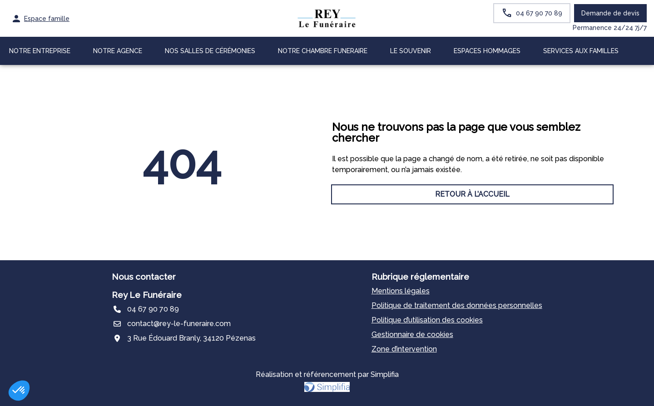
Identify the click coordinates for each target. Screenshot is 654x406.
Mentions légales (401, 291)
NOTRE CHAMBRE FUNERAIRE (322, 50)
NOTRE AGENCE (117, 50)
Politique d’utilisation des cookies (427, 320)
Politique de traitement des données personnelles (457, 305)
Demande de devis (610, 13)
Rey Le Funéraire (147, 295)
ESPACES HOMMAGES (487, 50)
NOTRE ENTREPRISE (39, 50)
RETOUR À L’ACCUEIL (181, 194)
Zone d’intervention (404, 349)
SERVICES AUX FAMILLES (581, 50)
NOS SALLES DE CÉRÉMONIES (210, 50)
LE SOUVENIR (410, 50)
